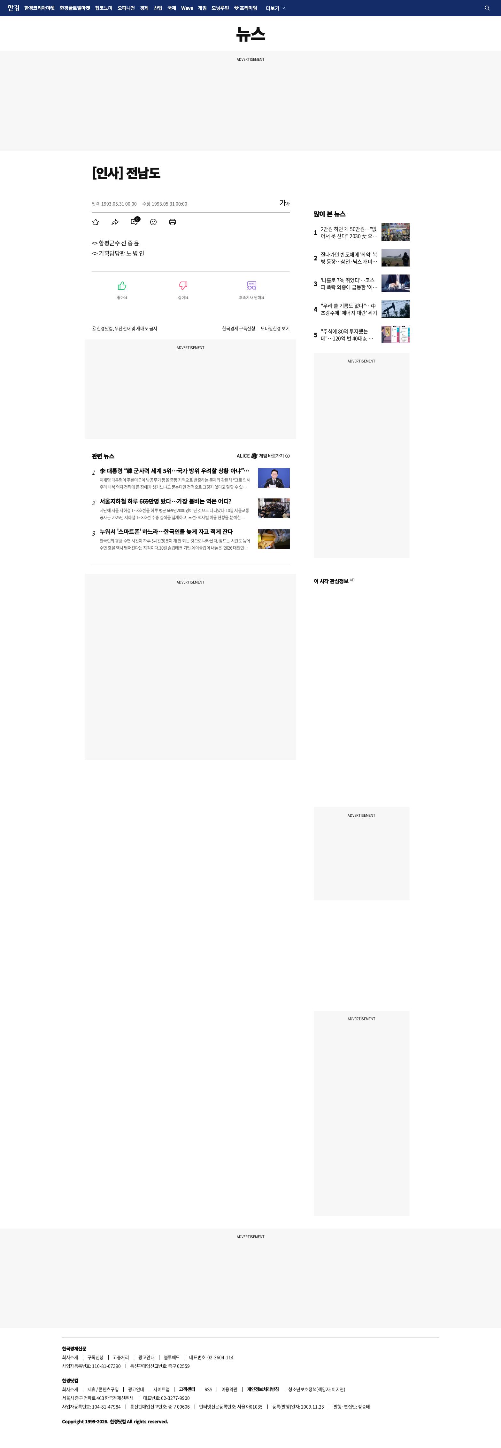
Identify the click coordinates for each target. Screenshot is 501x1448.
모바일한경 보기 (275, 328)
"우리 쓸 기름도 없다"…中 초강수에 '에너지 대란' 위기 (349, 309)
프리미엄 (248, 7)
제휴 (92, 1389)
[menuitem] (95, 222)
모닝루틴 (220, 7)
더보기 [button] (272, 8)
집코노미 (103, 7)
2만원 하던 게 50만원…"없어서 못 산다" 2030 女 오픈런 (349, 236)
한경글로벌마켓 (75, 7)
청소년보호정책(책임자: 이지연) (316, 1389)
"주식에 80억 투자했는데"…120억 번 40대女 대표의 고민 (349, 338)
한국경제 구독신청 (238, 328)
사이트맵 (161, 1389)
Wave (187, 7)
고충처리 (121, 1357)
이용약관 (229, 1389)
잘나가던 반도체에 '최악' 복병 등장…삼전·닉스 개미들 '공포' (349, 261)
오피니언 (126, 7)
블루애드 (172, 1357)
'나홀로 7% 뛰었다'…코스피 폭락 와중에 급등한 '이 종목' (348, 287)
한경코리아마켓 (39, 7)
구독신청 (96, 1357)
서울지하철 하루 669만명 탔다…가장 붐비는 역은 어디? (166, 501)
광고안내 (146, 1357)
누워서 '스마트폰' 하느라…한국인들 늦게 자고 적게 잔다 (166, 531)
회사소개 (70, 1357)
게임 (202, 7)
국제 (171, 7)
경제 (144, 7)
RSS (208, 1389)
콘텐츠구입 (108, 1389)
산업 (158, 7)
